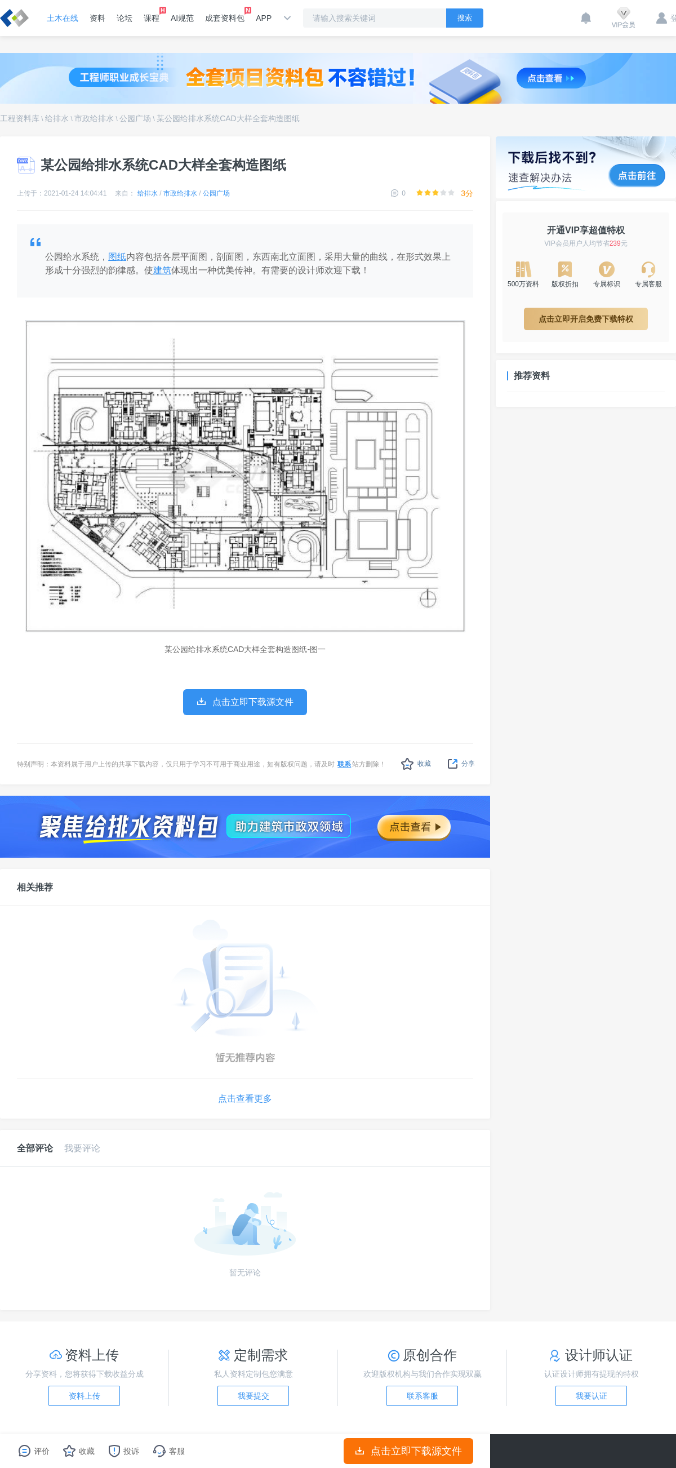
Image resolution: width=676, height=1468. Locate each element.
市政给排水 (94, 118)
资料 (97, 18)
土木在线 (62, 18)
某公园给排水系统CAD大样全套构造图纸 (228, 118)
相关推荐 (35, 887)
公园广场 (135, 118)
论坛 (124, 18)
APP (264, 18)
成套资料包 (224, 15)
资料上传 (84, 1395)
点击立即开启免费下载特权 (586, 318)
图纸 (117, 256)
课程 (151, 15)
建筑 (162, 270)
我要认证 (591, 1395)
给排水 (57, 118)
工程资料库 (19, 118)
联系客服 (422, 1395)
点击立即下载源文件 (408, 1451)
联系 (344, 764)
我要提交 (253, 1395)
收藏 (416, 764)
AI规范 (182, 18)
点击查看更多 (245, 1098)
